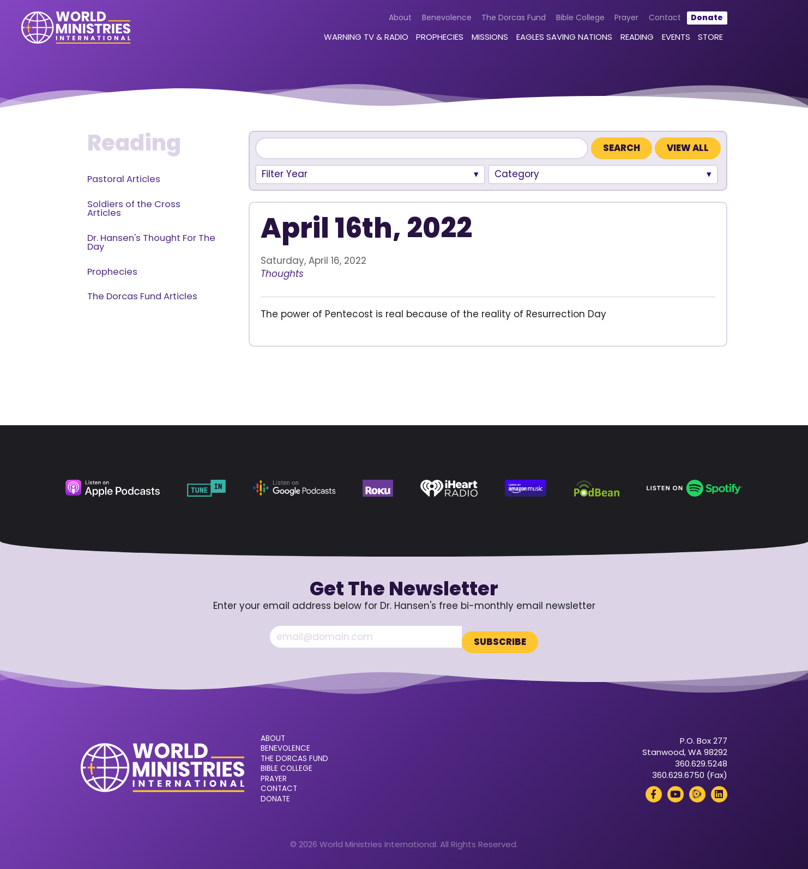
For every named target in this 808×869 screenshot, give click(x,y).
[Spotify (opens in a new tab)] (694, 488)
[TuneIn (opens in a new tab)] (206, 488)
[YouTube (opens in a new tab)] (675, 789)
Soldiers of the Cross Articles (133, 209)
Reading (603, 42)
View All (688, 148)
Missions (456, 42)
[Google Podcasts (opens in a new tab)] (294, 488)
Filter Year (284, 173)
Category (517, 173)
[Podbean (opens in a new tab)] (597, 488)
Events (643, 42)
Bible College (547, 22)
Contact (632, 22)
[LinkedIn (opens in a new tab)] (719, 789)
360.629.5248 (701, 758)
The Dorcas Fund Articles (142, 296)
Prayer (594, 22)
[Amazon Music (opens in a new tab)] (525, 488)
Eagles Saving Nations (531, 42)
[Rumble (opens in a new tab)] (697, 789)
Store (677, 42)
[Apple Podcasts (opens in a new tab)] (112, 488)
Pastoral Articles (123, 179)
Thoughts (282, 273)
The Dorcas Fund (480, 22)
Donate (674, 22)
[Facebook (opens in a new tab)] (654, 789)
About (366, 22)
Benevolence (413, 22)
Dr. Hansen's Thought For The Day (151, 243)
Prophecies (406, 42)
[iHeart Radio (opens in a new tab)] (449, 488)
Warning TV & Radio (333, 42)
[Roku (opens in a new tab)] (378, 488)
